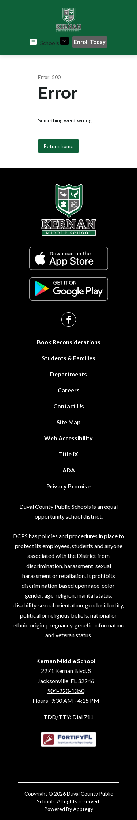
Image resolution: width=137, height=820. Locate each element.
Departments (68, 374)
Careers (69, 390)
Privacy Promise (68, 486)
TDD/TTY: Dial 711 (68, 716)
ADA (68, 470)
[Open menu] (33, 42)
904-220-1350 (65, 690)
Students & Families (68, 357)
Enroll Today (90, 42)
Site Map (69, 422)
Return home (58, 146)
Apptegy (83, 809)
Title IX (68, 454)
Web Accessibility (68, 438)
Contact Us (68, 406)
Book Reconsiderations (68, 341)
